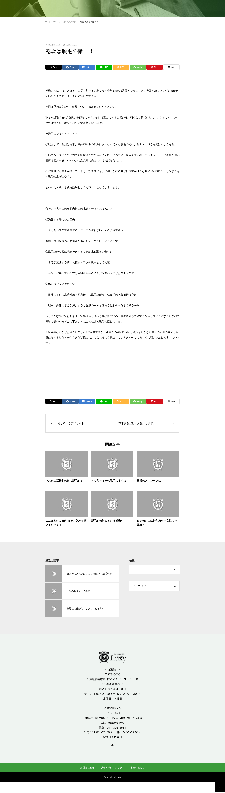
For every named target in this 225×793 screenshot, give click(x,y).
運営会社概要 (87, 767)
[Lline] (104, 67)
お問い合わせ (138, 767)
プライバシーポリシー (112, 767)
